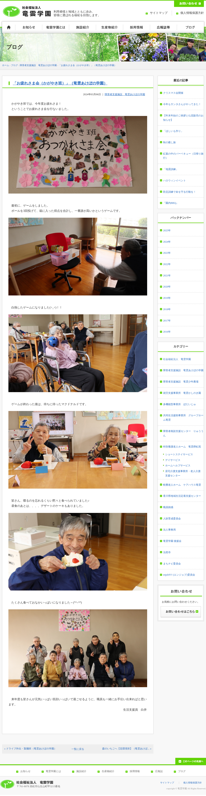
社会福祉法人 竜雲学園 (177, 359)
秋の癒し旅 (169, 142)
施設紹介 (81, 771)
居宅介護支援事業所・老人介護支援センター (183, 473)
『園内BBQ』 (170, 203)
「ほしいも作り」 (173, 131)
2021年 (167, 275)
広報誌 (159, 771)
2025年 (167, 230)
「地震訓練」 (170, 169)
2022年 (167, 264)
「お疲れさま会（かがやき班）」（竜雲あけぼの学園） (87, 65)
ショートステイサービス (179, 454)
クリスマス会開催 (173, 92)
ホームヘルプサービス (177, 465)
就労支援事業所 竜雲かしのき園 (182, 392)
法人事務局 (169, 529)
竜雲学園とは (53, 771)
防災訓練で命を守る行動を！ (179, 191)
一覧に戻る (77, 749)
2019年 (167, 298)
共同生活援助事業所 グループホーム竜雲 (183, 417)
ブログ (14, 65)
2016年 (167, 331)
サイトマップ (159, 12)
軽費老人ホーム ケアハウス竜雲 (182, 484)
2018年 (167, 309)
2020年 (167, 286)
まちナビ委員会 (172, 563)
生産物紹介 (108, 771)
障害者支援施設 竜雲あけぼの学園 (38, 65)
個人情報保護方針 (192, 12)
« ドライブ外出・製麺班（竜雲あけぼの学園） (30, 748)
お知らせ (25, 771)
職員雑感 (168, 507)
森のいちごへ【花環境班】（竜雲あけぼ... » (126, 748)
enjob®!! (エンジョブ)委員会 (179, 574)
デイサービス (172, 460)
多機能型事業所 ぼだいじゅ (179, 404)
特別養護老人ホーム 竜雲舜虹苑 (182, 446)
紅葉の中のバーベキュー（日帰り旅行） (183, 156)
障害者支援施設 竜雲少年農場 (180, 381)
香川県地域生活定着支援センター (182, 495)
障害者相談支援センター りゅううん (183, 433)
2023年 (167, 252)
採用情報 (135, 771)
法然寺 (167, 552)
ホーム (5, 65)
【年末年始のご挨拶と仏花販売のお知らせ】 (183, 117)
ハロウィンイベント (174, 180)
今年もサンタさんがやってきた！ (182, 104)
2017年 (167, 320)
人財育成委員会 (172, 518)
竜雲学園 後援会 (172, 541)
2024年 (167, 241)
